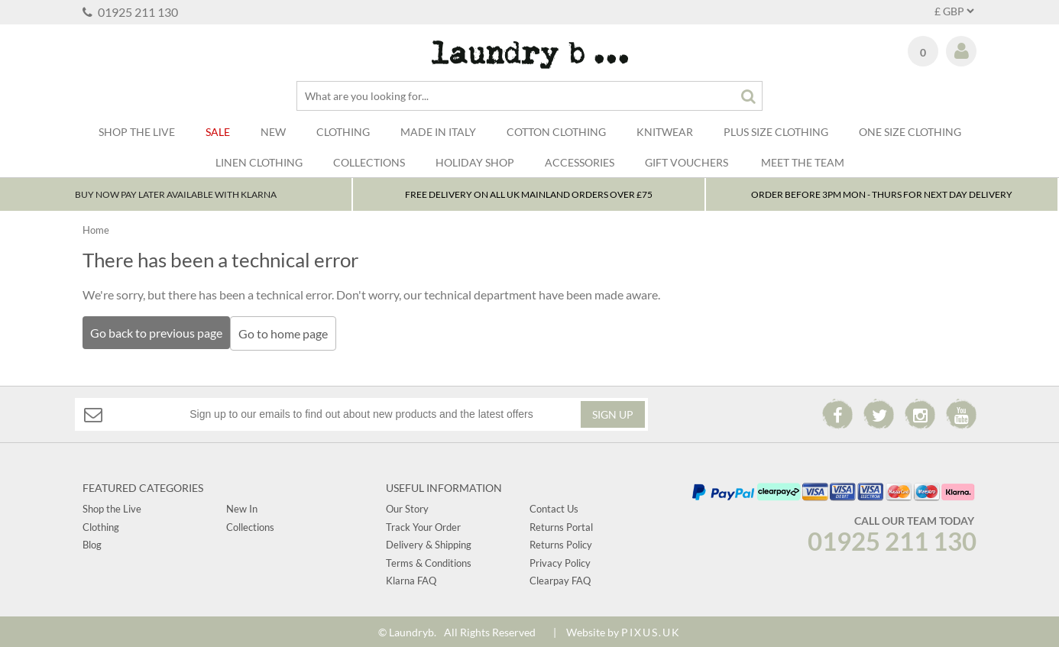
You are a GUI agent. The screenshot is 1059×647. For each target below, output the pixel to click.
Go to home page (287, 335)
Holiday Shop (475, 162)
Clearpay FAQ (560, 578)
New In (241, 507)
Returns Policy (561, 543)
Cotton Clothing (556, 131)
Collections (369, 162)
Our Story (407, 507)
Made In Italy (438, 131)
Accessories (579, 162)
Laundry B (529, 55)
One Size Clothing (910, 131)
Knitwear (664, 131)
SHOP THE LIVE (137, 131)
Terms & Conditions (428, 561)
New (273, 131)
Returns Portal (561, 525)
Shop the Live (112, 507)
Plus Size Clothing (776, 131)
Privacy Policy (560, 561)
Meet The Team (802, 162)
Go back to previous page (156, 335)
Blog (92, 543)
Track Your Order (423, 525)
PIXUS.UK (651, 630)
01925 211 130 (130, 12)
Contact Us (554, 507)
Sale (218, 131)
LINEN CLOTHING (259, 162)
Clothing (343, 131)
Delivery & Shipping (428, 543)
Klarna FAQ (411, 578)
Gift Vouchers (686, 162)
